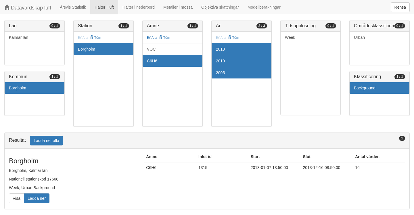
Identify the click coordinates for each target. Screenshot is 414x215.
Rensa (400, 7)
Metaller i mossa (178, 7)
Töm (95, 38)
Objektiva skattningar (220, 7)
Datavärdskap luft (27, 8)
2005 (220, 72)
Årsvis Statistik (73, 7)
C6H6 (152, 61)
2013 (220, 49)
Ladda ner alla (46, 140)
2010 (220, 61)
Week (290, 37)
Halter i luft (104, 7)
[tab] (207, 141)
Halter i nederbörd (138, 7)
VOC (151, 49)
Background (364, 88)
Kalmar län (18, 37)
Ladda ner (37, 198)
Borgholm (17, 88)
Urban (359, 37)
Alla (152, 38)
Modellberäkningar (264, 7)
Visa (16, 198)
